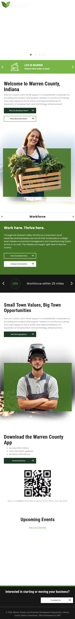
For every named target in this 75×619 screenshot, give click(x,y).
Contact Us (56, 600)
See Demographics (19, 334)
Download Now (18, 460)
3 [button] (40, 55)
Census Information (18, 264)
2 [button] (35, 55)
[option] (37, 45)
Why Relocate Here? (18, 118)
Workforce (37, 217)
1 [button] (31, 55)
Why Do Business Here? (18, 110)
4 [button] (44, 55)
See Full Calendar (37, 527)
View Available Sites (18, 256)
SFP (59, 615)
